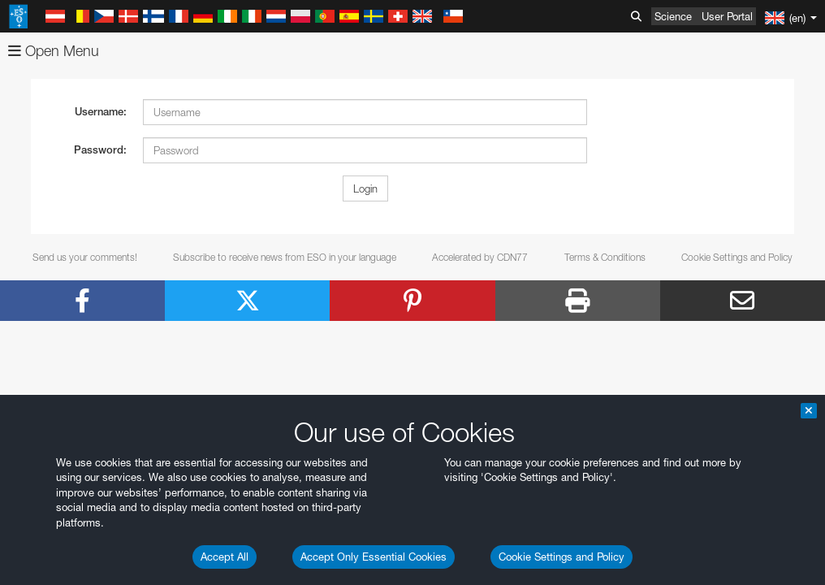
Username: (101, 112)
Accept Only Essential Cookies (373, 556)
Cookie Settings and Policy (561, 556)
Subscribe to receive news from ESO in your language (284, 257)
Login (365, 188)
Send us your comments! (84, 257)
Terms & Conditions (605, 257)
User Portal (727, 16)
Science (673, 16)
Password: (100, 150)
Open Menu (53, 50)
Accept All (224, 556)
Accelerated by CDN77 (480, 257)
